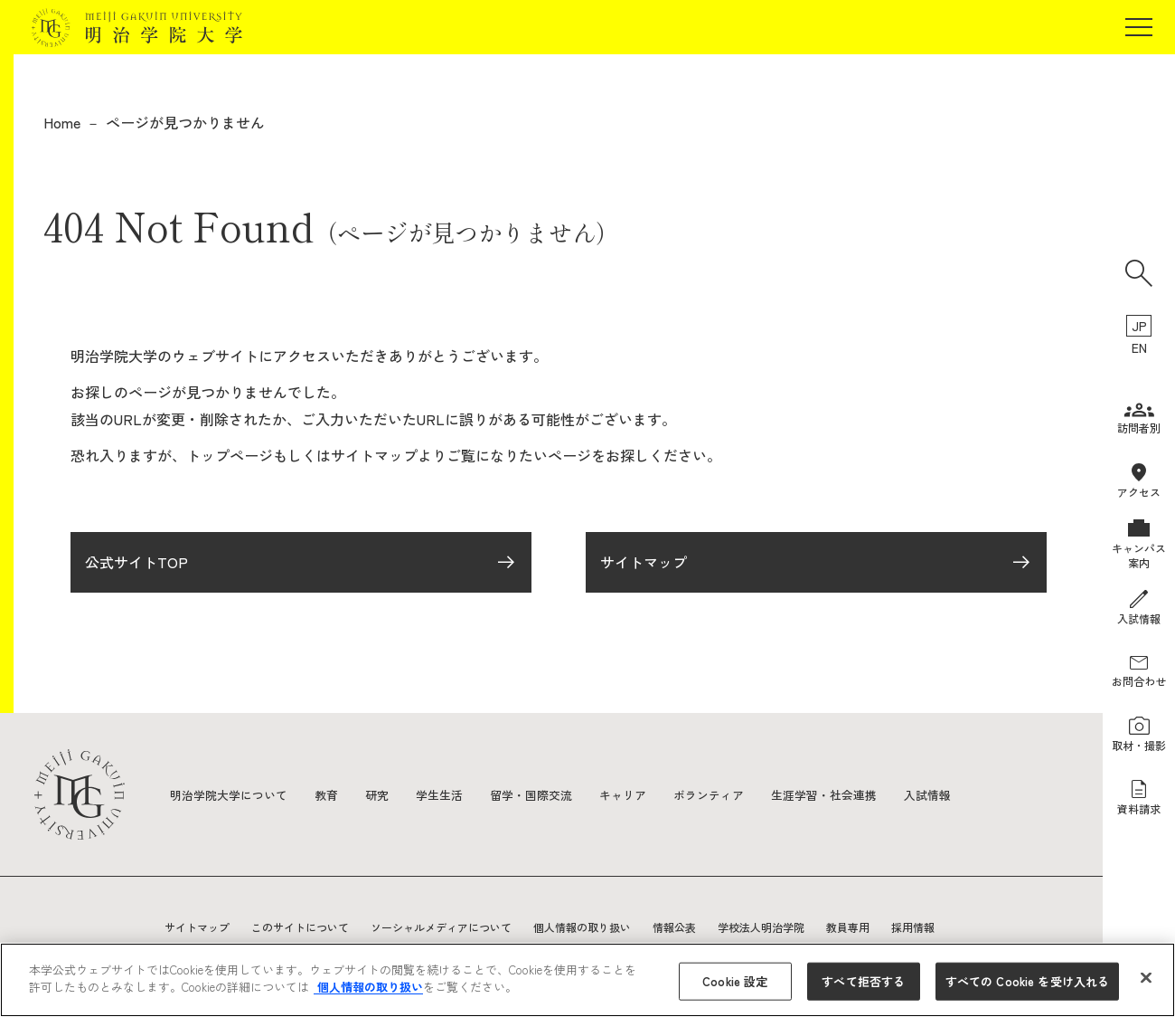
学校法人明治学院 (761, 927)
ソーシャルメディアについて (441, 927)
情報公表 (674, 927)
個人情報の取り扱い (582, 927)
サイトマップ (643, 568)
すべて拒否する (863, 981)
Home (61, 122)
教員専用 (848, 927)
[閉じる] (1146, 977)
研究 (388, 794)
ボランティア (738, 794)
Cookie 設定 (734, 981)
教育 (336, 794)
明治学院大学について (233, 794)
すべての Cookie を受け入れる (1027, 981)
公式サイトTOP (136, 568)
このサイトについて (300, 927)
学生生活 (453, 794)
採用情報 (913, 927)
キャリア (647, 794)
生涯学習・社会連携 (859, 794)
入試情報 (969, 794)
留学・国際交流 (550, 794)
